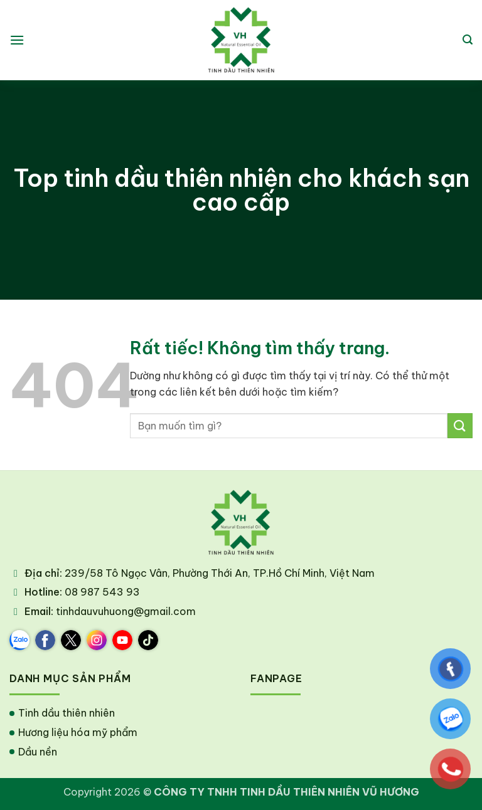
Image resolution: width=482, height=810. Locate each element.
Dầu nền (37, 751)
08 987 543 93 (102, 592)
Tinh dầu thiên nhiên (66, 713)
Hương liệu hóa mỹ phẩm (77, 732)
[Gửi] (460, 425)
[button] (16, 39)
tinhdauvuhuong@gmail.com (126, 611)
